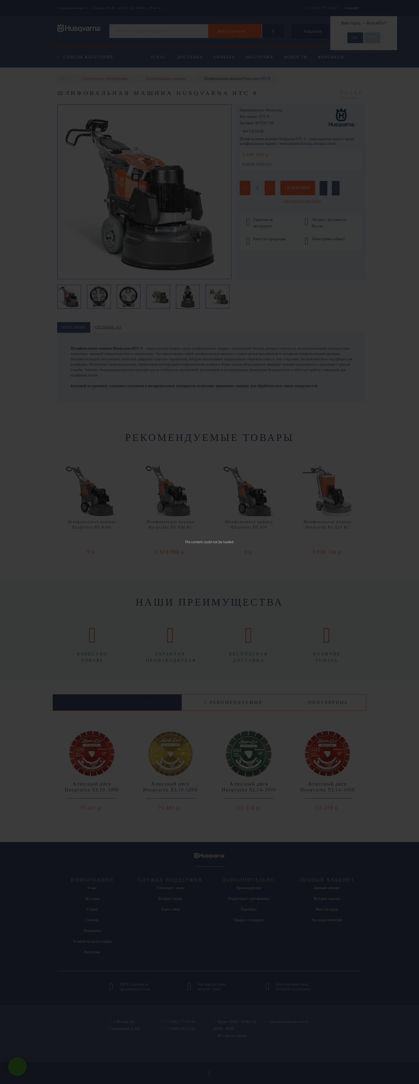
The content (194, 542)
